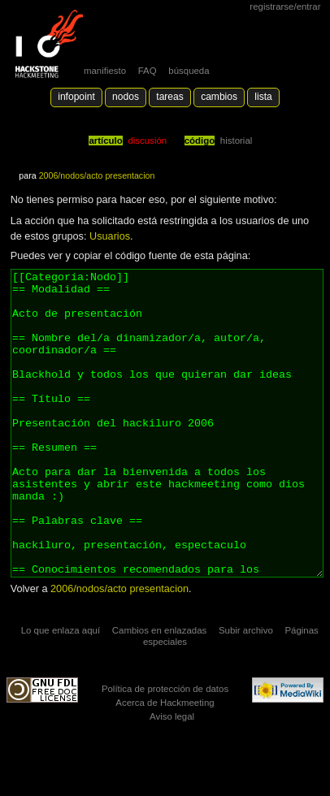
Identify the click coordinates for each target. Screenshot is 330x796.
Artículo (105, 140)
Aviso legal (172, 777)
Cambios (219, 96)
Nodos (125, 96)
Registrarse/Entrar (285, 6)
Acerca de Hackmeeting (164, 763)
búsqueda (188, 71)
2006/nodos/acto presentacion (97, 175)
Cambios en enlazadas (159, 691)
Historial (236, 140)
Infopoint (76, 96)
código (200, 140)
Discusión (147, 140)
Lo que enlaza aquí (60, 691)
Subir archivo (246, 691)
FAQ (147, 71)
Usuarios (109, 236)
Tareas (169, 96)
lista (262, 96)
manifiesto (105, 71)
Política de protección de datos (165, 750)
